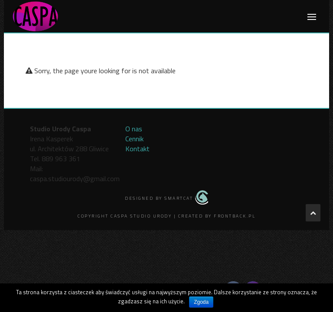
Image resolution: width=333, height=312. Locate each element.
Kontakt (137, 148)
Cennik (134, 138)
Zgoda (201, 302)
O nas (133, 129)
